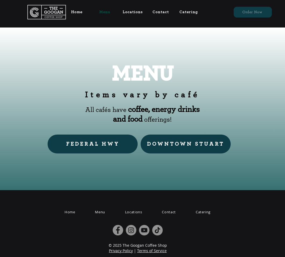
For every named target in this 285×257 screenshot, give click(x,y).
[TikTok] (157, 230)
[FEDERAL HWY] (93, 144)
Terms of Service (152, 250)
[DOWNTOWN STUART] (186, 144)
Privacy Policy (121, 250)
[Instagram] (131, 230)
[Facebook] (118, 230)
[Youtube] (144, 230)
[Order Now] (253, 12)
